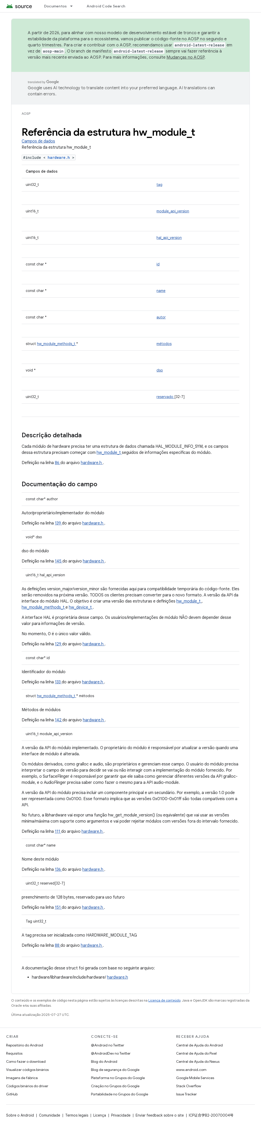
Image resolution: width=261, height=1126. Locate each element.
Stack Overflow (188, 1086)
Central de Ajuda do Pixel (196, 1053)
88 (57, 945)
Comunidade (49, 1115)
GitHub (12, 1094)
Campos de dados (38, 141)
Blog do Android (104, 1061)
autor (161, 317)
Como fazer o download (26, 1061)
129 (58, 644)
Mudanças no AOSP (185, 57)
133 (58, 682)
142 (58, 720)
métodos (164, 343)
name (160, 290)
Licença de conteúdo (164, 1000)
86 (57, 462)
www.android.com (191, 1069)
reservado (165, 396)
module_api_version (172, 211)
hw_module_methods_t (56, 343)
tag (159, 184)
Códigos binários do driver (27, 1086)
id (158, 264)
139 (58, 523)
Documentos (55, 6)
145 (58, 561)
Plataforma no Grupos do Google (118, 1078)
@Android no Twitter (107, 1045)
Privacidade (120, 1115)
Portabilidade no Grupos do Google (119, 1094)
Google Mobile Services (195, 1078)
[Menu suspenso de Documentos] (74, 6)
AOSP (26, 113)
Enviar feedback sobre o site (160, 1115)
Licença (99, 1115)
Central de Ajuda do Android (199, 1045)
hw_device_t (81, 607)
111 (58, 831)
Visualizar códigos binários (27, 1069)
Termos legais (76, 1115)
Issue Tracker (186, 1094)
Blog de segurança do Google (115, 1069)
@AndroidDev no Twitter (110, 1053)
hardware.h (60, 157)
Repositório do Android (24, 1045)
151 (58, 907)
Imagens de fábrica (22, 1078)
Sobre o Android (20, 1115)
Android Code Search (106, 6)
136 (58, 869)
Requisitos (14, 1053)
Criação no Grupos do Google (115, 1086)
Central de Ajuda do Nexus (197, 1061)
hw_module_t (109, 452)
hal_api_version (169, 237)
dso (159, 370)
